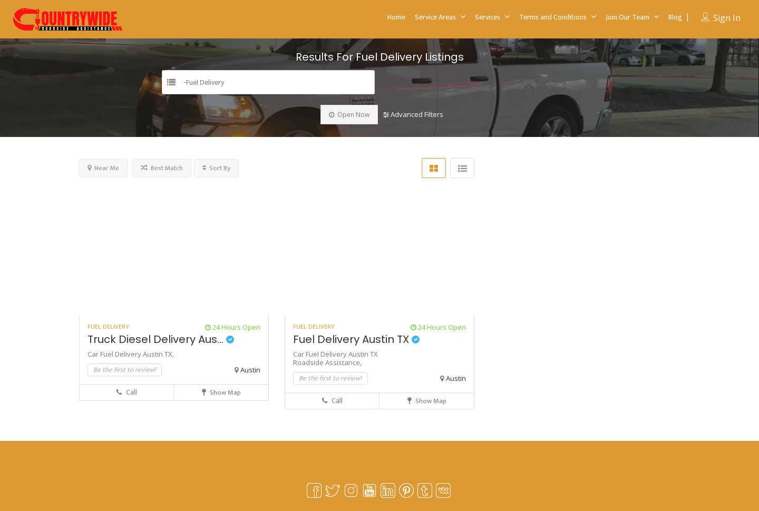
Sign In (727, 18)
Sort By (216, 168)
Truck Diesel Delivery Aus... (160, 339)
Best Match (162, 168)
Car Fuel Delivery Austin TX (335, 354)
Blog (675, 17)
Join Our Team (627, 17)
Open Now (349, 114)
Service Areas (435, 17)
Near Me (103, 168)
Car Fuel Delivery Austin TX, (130, 354)
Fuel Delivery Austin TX (356, 339)
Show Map (221, 392)
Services (487, 17)
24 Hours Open (232, 327)
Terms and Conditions (553, 17)
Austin (250, 370)
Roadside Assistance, (327, 362)
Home (396, 17)
